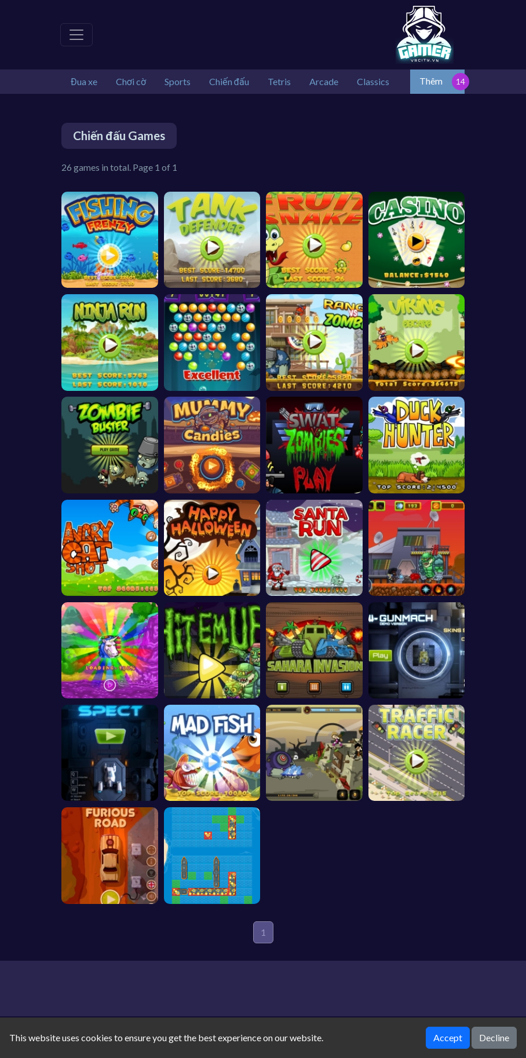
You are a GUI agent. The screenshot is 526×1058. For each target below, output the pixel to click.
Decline (494, 1037)
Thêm (431, 80)
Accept (447, 1037)
